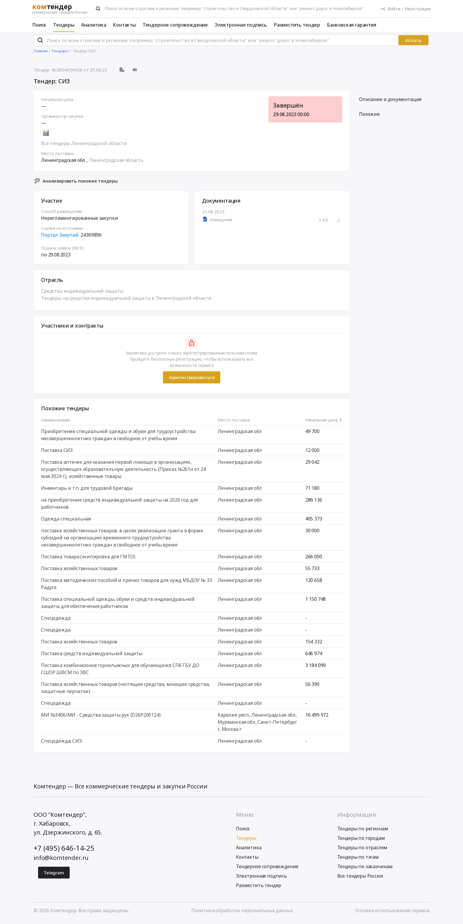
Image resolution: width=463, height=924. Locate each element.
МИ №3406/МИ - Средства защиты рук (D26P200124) (101, 717)
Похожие (369, 116)
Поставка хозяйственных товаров (79, 570)
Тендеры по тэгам (358, 859)
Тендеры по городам (361, 840)
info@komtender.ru (61, 860)
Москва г (232, 731)
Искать (413, 43)
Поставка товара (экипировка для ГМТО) (88, 559)
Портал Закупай (60, 237)
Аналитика (93, 25)
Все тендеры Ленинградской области (84, 146)
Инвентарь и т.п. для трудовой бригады (87, 490)
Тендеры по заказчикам (365, 869)
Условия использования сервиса (392, 913)
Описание (390, 102)
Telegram (54, 875)
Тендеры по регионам (362, 831)
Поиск (39, 25)
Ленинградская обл (240, 433)
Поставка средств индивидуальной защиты (91, 656)
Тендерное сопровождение (175, 25)
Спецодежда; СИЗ (61, 743)
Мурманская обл (236, 724)
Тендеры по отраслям (362, 850)
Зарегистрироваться (192, 380)
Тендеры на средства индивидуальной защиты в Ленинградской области (126, 300)
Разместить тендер (297, 25)
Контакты (124, 25)
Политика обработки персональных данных (242, 913)
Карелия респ (233, 717)
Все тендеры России (360, 878)
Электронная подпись (241, 25)
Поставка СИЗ (57, 452)
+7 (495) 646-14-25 (64, 850)
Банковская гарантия (351, 25)
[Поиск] (98, 8)
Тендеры (63, 25)
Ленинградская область (116, 163)
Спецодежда (55, 620)
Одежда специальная (66, 521)
